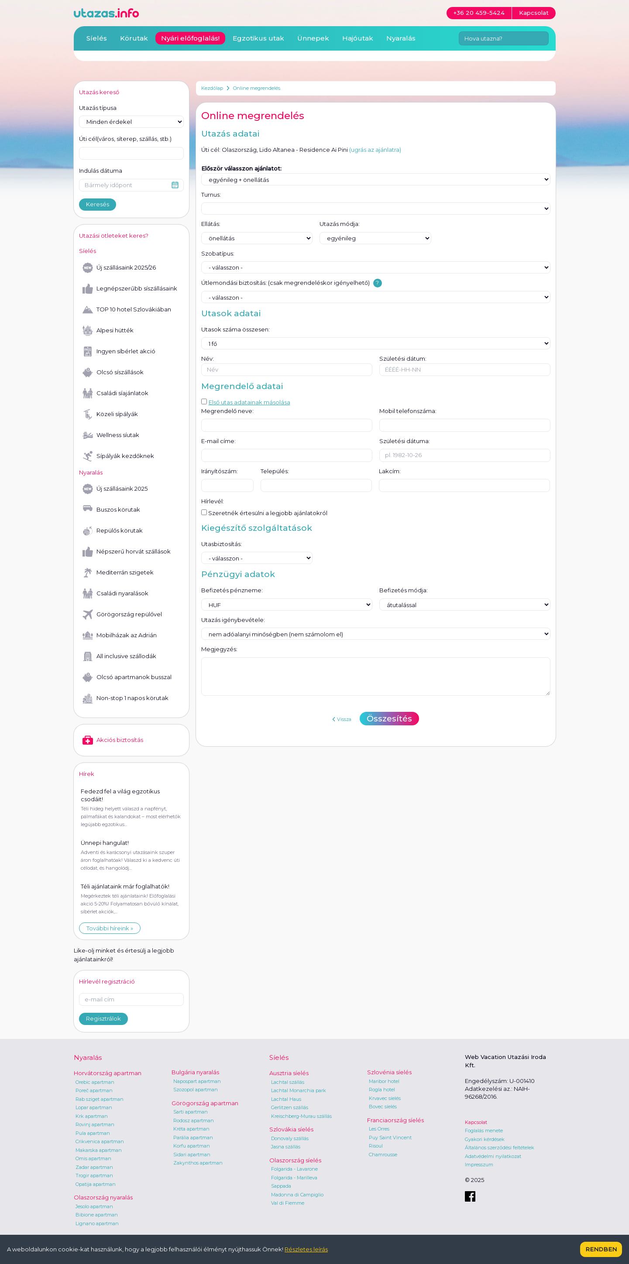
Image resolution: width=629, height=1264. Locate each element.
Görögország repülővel (122, 614)
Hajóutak (357, 38)
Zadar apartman (94, 1167)
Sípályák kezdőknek (118, 456)
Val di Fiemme (287, 1203)
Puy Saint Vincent (390, 1137)
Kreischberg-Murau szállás (301, 1116)
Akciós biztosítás (112, 740)
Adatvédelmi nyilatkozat (493, 1156)
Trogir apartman (94, 1175)
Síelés (96, 38)
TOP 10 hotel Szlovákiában (126, 309)
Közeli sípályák (110, 414)
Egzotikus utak (258, 38)
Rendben (601, 1249)
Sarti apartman (190, 1112)
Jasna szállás (285, 1147)
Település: (275, 471)
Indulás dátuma (100, 170)
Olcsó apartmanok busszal (127, 677)
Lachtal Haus (286, 1099)
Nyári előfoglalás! (190, 38)
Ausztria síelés (289, 1072)
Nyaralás (401, 38)
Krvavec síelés (385, 1098)
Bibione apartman (97, 1215)
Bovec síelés (383, 1106)
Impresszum (479, 1165)
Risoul (376, 1146)
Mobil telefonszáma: (408, 410)
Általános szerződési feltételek (499, 1147)
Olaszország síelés (295, 1160)
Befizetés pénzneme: (232, 590)
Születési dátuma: (404, 440)
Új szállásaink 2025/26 (119, 268)
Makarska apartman (99, 1150)
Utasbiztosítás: (221, 543)
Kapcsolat (476, 1122)
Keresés (97, 204)
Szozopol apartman (195, 1089)
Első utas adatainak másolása (245, 402)
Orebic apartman (95, 1082)
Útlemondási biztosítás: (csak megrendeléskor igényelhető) (285, 282)
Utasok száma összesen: (235, 329)
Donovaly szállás (290, 1138)
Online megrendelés (256, 88)
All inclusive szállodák (119, 656)
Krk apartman (92, 1116)
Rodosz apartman (193, 1120)
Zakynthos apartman (198, 1163)
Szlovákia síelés (291, 1129)
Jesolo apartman (94, 1206)
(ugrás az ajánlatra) (375, 149)
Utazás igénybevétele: (233, 619)
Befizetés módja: (403, 590)
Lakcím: (390, 471)
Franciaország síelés (395, 1120)
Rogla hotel (382, 1089)
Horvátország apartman (107, 1072)
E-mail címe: (218, 440)
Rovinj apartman (95, 1124)
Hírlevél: (212, 501)
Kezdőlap (212, 88)
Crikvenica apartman (100, 1141)
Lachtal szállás (287, 1082)
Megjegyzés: (219, 649)
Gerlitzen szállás (289, 1107)
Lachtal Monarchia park (298, 1090)
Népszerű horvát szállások (126, 552)
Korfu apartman (191, 1146)
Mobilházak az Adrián (119, 635)
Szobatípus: (217, 253)
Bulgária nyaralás (195, 1072)
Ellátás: (210, 223)
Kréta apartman (191, 1129)
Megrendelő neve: (227, 410)
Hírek (86, 773)
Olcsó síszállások (113, 372)
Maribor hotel (384, 1081)
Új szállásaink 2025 (115, 489)
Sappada (281, 1186)
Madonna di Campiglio (297, 1195)
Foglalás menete (484, 1130)
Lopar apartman (94, 1107)
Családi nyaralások (115, 593)
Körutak (134, 38)
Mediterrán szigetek (118, 572)
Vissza (341, 719)
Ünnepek (313, 38)
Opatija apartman (96, 1184)
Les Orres (379, 1129)
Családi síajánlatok (115, 393)
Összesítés (389, 719)
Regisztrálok (103, 1018)
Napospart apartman (197, 1081)
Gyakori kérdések (485, 1139)
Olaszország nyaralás (103, 1197)
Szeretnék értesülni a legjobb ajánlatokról (264, 512)
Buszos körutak (111, 510)
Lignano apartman (97, 1223)
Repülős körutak (112, 531)
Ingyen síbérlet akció (118, 351)
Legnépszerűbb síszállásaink (129, 289)
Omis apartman (93, 1158)
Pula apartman (93, 1133)
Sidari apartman (191, 1154)
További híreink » (109, 928)
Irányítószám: (219, 471)
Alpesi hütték (108, 330)
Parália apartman (193, 1137)
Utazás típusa (98, 107)
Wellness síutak (110, 435)
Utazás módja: (340, 223)
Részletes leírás (306, 1249)
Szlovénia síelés (389, 1072)
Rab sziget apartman (100, 1099)
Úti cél (125, 139)
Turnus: (211, 194)
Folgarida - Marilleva (294, 1178)
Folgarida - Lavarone (294, 1169)
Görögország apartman (205, 1103)
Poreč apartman (94, 1090)
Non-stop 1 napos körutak (125, 698)
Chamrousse (383, 1154)
